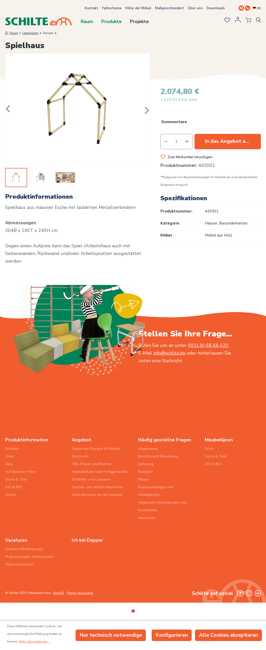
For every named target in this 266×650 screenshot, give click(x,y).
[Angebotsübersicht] (247, 21)
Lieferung (146, 464)
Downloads (216, 8)
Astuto (10, 494)
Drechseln (80, 456)
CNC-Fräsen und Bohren (91, 464)
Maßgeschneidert (169, 8)
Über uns (195, 8)
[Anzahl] (176, 141)
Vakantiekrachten (19, 564)
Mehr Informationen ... (34, 642)
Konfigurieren (172, 635)
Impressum (147, 517)
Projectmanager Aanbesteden (29, 556)
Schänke (12, 448)
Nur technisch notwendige (110, 635)
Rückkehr (145, 471)
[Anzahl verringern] (165, 141)
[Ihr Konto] (237, 21)
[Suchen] (259, 21)
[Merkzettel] (225, 20)
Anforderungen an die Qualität (97, 494)
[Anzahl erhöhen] (187, 141)
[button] (210, 123)
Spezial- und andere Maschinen (98, 487)
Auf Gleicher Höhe (20, 471)
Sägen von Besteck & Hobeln (96, 448)
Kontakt (91, 8)
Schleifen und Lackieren (91, 479)
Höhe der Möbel (138, 8)
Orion (9, 456)
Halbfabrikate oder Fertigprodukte (99, 471)
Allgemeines (148, 448)
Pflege (143, 479)
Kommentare (174, 122)
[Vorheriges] (9, 108)
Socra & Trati (16, 479)
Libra (9, 464)
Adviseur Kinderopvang (24, 549)
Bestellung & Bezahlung (158, 456)
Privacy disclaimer (80, 593)
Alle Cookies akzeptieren (228, 635)
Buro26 (58, 593)
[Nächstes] (146, 108)
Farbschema (111, 8)
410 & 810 (13, 487)
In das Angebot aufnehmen (233, 141)
